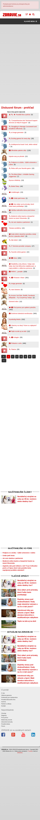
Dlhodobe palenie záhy (18, 150)
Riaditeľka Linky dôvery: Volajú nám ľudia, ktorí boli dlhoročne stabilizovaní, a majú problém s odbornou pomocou (22, 266)
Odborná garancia (6, 761)
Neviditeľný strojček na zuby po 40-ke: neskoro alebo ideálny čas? (26, 499)
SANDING (20, 819)
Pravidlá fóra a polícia (20, 114)
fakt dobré (13, 240)
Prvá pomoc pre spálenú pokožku (22, 307)
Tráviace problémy (15, 228)
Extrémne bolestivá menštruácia (21, 313)
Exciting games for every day (20, 138)
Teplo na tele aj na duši (18, 331)
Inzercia (3, 768)
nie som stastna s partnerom (19, 222)
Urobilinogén (14, 192)
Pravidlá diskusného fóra (8, 766)
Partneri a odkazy (6, 770)
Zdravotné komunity (6, 788)
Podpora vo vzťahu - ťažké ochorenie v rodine (19, 559)
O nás (3, 759)
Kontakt (3, 772)
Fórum (3, 792)
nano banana (14, 289)
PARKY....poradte (16, 271)
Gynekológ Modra (15, 319)
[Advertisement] (20, 44)
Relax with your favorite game (20, 168)
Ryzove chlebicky (15, 180)
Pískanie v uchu (15, 343)
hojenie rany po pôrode (17, 156)
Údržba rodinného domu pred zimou (22, 210)
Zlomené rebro (14, 301)
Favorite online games (17, 252)
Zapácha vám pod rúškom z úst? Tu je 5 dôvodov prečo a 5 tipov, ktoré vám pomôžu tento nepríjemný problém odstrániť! (20, 575)
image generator (16, 283)
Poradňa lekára (5, 790)
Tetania (12, 349)
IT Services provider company (20, 246)
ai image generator (16, 132)
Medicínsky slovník (6, 786)
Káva (13, 258)
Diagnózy (4, 782)
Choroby (3, 779)
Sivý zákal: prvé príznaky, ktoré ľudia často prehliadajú (27, 605)
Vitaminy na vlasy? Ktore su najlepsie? (23, 325)
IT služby (30, 817)
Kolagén (14, 337)
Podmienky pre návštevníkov (9, 764)
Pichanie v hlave (17, 277)
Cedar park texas (17, 198)
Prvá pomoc (4, 784)
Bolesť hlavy (14, 186)
